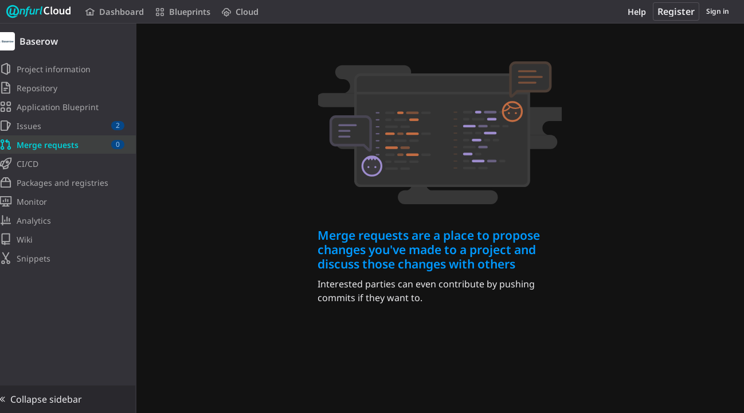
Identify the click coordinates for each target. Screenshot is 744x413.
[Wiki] (73, 239)
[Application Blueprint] (73, 107)
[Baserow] (73, 41)
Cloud (239, 11)
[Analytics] (73, 220)
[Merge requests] (73, 144)
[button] (73, 399)
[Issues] (73, 125)
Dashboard (114, 11)
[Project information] (73, 69)
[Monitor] (73, 201)
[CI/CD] (73, 163)
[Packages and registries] (73, 182)
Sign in (717, 11)
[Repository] (73, 88)
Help (637, 11)
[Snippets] (73, 258)
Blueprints (181, 11)
